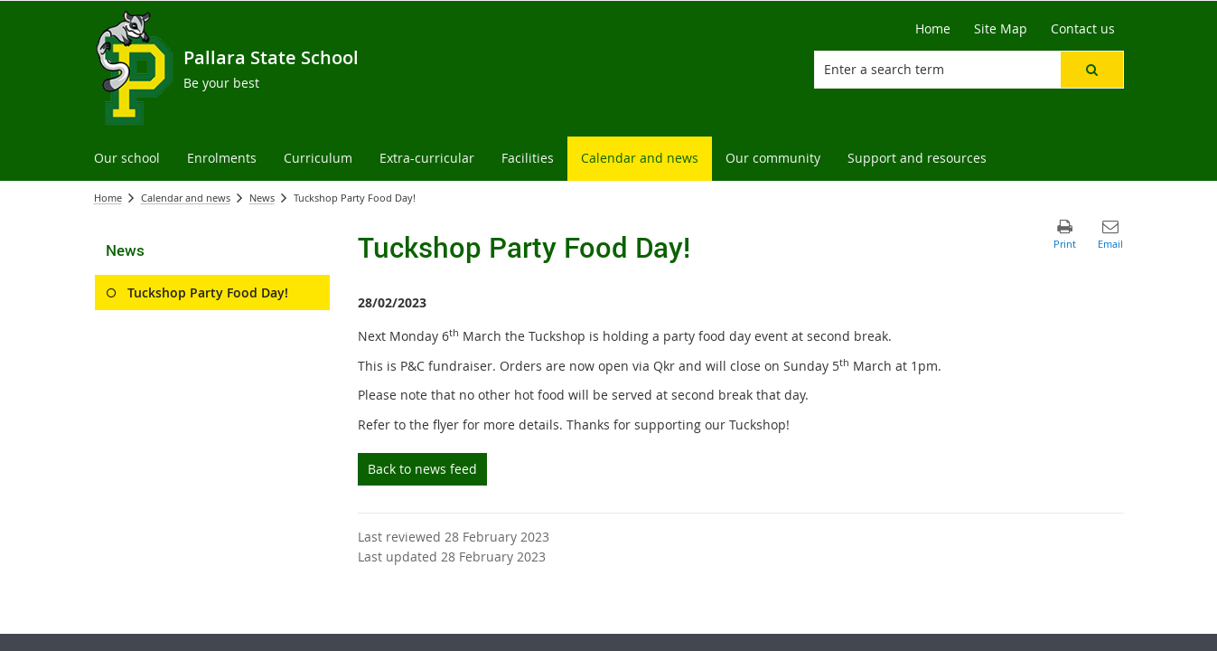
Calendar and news (185, 197)
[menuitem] (126, 159)
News (262, 197)
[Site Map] (1000, 28)
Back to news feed (422, 468)
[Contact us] (1083, 28)
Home (108, 197)
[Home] (933, 28)
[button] (1091, 70)
